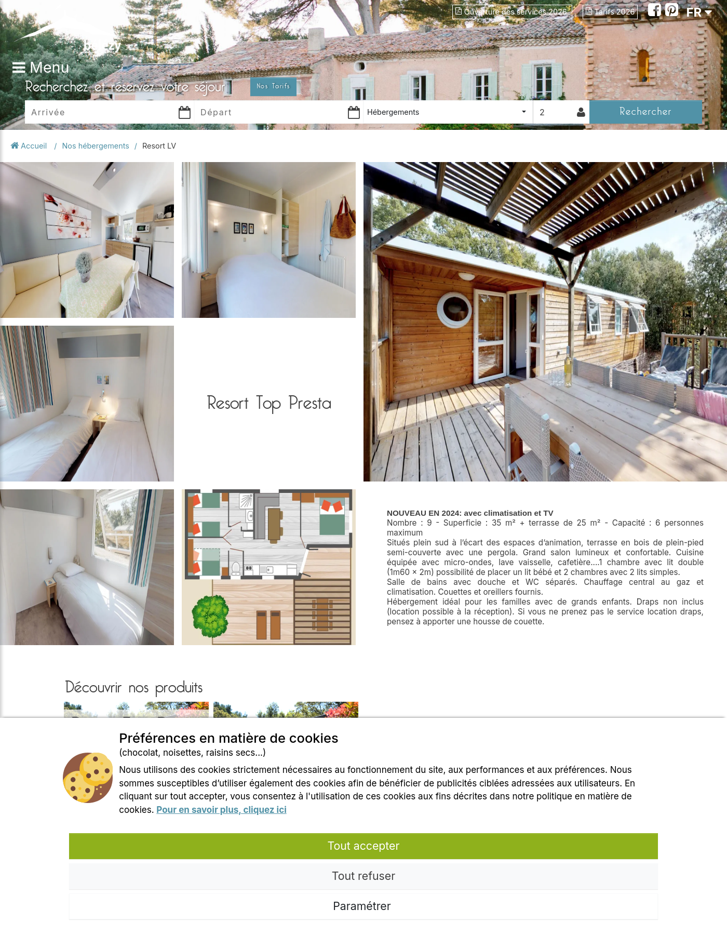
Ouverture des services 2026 (512, 11)
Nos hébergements (95, 145)
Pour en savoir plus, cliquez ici (221, 810)
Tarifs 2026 (610, 11)
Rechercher (646, 111)
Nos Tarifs (273, 86)
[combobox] (448, 112)
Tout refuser (363, 875)
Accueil (29, 145)
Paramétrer (363, 906)
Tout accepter (363, 845)
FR (699, 12)
